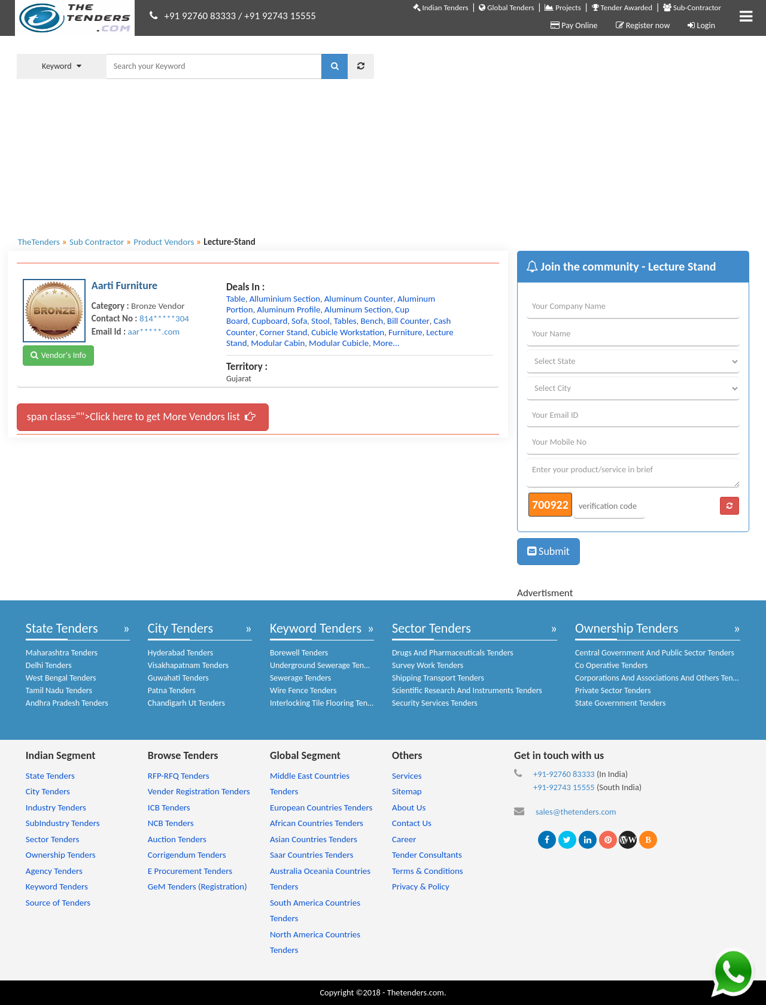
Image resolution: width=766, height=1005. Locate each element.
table (235, 298)
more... (386, 343)
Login (701, 25)
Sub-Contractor (692, 7)
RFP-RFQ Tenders (178, 775)
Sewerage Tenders (300, 678)
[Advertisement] (570, 134)
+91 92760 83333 (200, 16)
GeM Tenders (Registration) (197, 886)
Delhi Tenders (49, 665)
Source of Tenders (58, 902)
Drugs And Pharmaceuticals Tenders (452, 653)
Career (404, 839)
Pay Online (574, 25)
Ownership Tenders (626, 628)
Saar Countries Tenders (311, 854)
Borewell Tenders (299, 653)
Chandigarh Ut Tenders (186, 703)
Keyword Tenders (315, 628)
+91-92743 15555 (564, 787)
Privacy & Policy (420, 886)
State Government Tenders (620, 703)
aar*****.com (153, 331)
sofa (299, 320)
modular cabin (278, 343)
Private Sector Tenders (613, 690)
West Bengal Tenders (61, 678)
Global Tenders (506, 7)
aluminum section (357, 309)
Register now (643, 25)
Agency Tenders (54, 871)
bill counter (408, 320)
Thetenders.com (415, 992)
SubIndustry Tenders (63, 823)
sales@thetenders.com (576, 811)
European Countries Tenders (321, 807)
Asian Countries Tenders (313, 839)
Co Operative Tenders (611, 665)
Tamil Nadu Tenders (59, 690)
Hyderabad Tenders (180, 653)
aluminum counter (359, 298)
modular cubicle (339, 343)
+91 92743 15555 (280, 16)
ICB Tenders (169, 807)
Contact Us (411, 823)
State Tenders (62, 628)
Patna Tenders (172, 690)
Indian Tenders (441, 7)
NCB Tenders (171, 823)
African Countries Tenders (316, 823)
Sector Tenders (431, 628)
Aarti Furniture (124, 285)
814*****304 (164, 318)
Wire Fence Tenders (303, 690)
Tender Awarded (622, 7)
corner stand (284, 332)
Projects (562, 7)
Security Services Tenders (435, 703)
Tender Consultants (427, 854)
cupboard (270, 320)
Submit (548, 551)
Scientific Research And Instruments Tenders (467, 690)
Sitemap (407, 791)
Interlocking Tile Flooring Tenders (326, 703)
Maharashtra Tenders (62, 653)
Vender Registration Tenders (199, 791)
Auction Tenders (177, 839)
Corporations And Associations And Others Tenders (661, 678)
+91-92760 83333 (564, 774)
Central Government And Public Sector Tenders (654, 653)
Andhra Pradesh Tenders (67, 703)
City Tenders (180, 628)
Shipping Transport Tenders (438, 678)
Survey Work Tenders (427, 665)
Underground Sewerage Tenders (324, 665)
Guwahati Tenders (178, 678)
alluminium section (285, 298)
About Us (408, 807)
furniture (405, 332)
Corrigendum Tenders (187, 854)
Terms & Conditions (427, 871)
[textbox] (214, 66)
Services (407, 775)
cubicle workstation (347, 332)
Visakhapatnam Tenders (188, 665)
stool (320, 320)
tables (345, 320)
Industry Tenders (56, 807)
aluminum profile (288, 309)
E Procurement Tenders (190, 871)
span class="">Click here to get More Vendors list (141, 416)
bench (371, 320)
